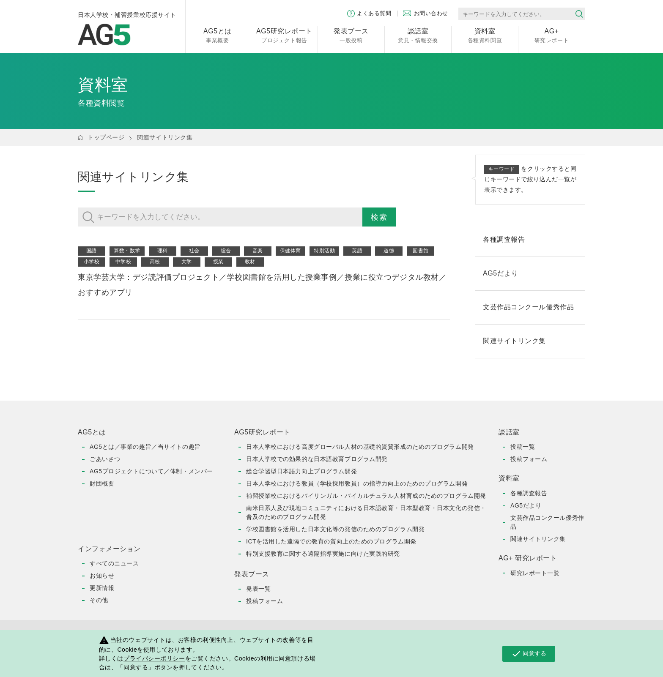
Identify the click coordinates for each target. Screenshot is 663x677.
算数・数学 (127, 251)
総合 (226, 251)
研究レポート (551, 35)
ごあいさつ (105, 459)
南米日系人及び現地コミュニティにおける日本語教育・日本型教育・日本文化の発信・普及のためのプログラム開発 (366, 512)
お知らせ (102, 575)
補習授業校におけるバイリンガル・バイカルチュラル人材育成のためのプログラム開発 (366, 495)
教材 (250, 262)
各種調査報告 (528, 493)
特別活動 (324, 251)
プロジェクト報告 (284, 35)
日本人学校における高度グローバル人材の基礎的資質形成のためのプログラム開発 (360, 446)
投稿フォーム (264, 601)
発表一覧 (258, 588)
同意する (528, 654)
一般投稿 (351, 35)
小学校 (92, 262)
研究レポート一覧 (534, 573)
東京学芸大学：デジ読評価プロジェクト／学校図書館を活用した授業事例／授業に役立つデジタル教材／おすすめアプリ (262, 285)
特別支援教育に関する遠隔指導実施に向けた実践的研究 (323, 553)
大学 (186, 262)
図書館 (421, 251)
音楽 (257, 251)
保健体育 (290, 251)
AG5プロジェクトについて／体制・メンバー (151, 471)
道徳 (389, 251)
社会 (194, 251)
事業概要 (217, 35)
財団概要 (102, 483)
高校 (155, 262)
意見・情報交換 (418, 35)
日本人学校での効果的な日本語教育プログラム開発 (317, 459)
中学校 (123, 262)
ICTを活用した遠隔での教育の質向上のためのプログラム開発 (331, 541)
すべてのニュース (114, 563)
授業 (218, 262)
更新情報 (102, 587)
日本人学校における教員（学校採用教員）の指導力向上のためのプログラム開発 (357, 483)
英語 (357, 251)
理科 (162, 251)
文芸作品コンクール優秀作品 (547, 522)
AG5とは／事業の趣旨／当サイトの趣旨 (145, 446)
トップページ (106, 137)
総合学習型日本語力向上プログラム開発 (301, 471)
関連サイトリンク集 (164, 137)
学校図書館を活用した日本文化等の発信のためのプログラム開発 (335, 529)
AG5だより (525, 505)
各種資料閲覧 (485, 35)
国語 (91, 251)
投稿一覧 (522, 446)
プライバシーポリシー (154, 658)
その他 (99, 600)
